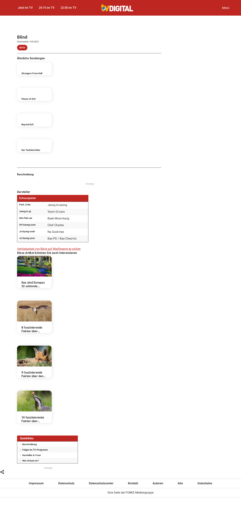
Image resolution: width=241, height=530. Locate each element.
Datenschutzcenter (101, 483)
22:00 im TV (68, 7)
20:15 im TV (46, 7)
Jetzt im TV (25, 7)
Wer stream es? (30, 460)
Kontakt (133, 483)
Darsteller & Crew (31, 455)
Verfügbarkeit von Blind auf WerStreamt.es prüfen (49, 249)
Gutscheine (204, 483)
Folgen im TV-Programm (35, 449)
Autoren (158, 483)
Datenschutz (66, 483)
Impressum (36, 483)
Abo (180, 483)
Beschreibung (29, 444)
